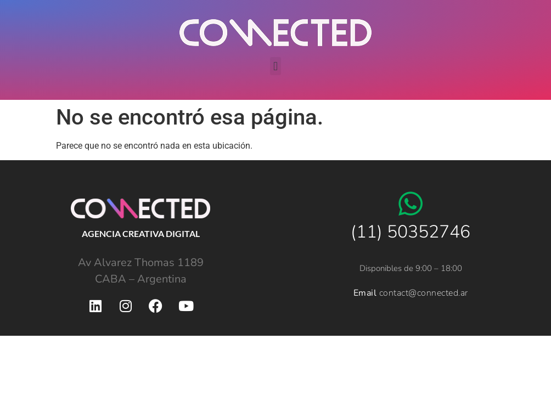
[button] (275, 66)
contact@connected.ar (423, 293)
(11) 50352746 (410, 232)
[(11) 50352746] (410, 203)
